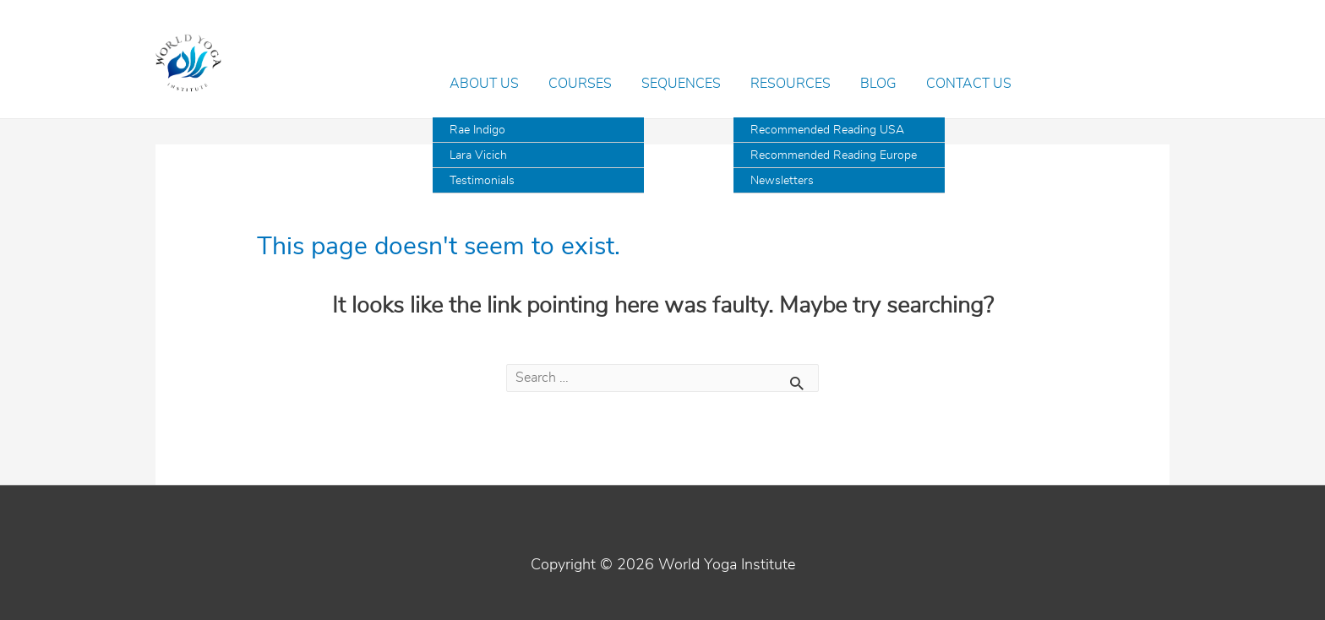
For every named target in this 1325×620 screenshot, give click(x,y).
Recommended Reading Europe (833, 155)
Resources (790, 83)
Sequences (681, 83)
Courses (580, 83)
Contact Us (968, 83)
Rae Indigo (477, 130)
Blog (878, 83)
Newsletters (782, 181)
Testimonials (482, 181)
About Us (484, 83)
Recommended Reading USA (827, 130)
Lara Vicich (478, 155)
